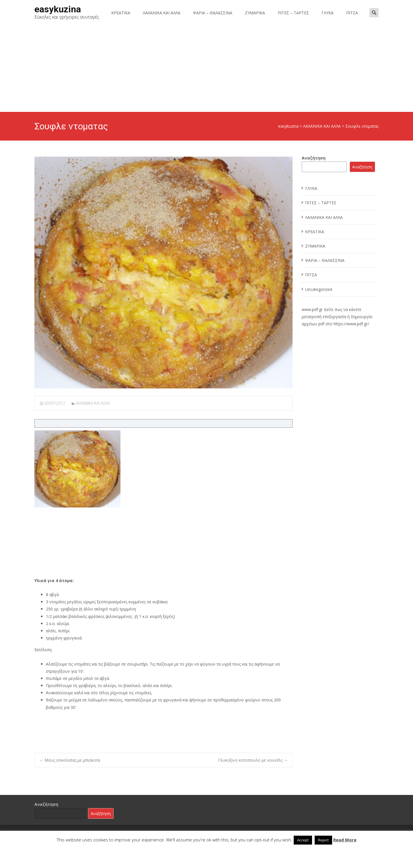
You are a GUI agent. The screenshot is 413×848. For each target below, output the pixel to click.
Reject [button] (323, 840)
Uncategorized (318, 289)
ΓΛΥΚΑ (328, 12)
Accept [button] (303, 840)
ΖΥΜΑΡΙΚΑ (255, 12)
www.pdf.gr (312, 309)
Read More (344, 840)
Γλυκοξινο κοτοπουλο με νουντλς (253, 760)
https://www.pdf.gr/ (351, 323)
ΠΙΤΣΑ (352, 12)
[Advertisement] (206, 69)
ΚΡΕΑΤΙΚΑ (120, 12)
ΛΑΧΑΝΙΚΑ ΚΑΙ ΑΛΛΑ (161, 12)
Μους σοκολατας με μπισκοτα (69, 760)
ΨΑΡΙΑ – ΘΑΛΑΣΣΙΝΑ (212, 12)
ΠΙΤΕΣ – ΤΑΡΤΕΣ (293, 12)
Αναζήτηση (314, 158)
